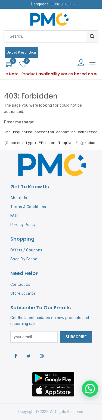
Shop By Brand (24, 259)
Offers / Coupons (26, 250)
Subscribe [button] (76, 337)
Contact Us (20, 284)
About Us (18, 198)
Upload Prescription (21, 52)
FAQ (14, 216)
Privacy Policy (23, 224)
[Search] (92, 36)
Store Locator (23, 293)
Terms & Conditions (28, 207)
